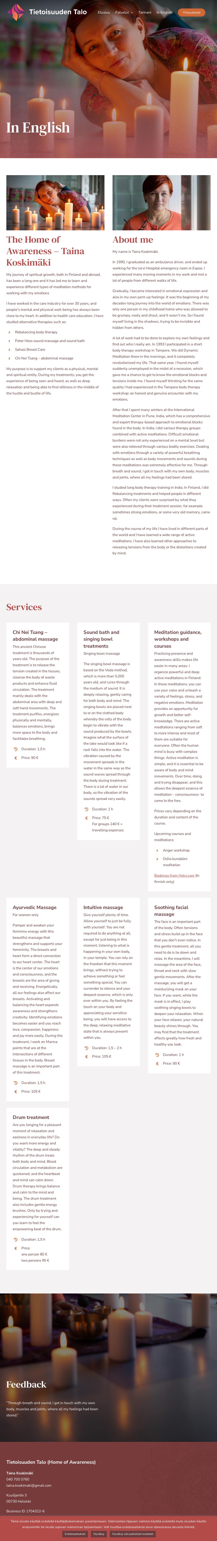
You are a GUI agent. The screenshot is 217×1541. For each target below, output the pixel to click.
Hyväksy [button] (98, 1534)
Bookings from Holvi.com (174, 875)
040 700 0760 (17, 1479)
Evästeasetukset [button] (75, 1534)
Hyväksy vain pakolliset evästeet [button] (132, 1534)
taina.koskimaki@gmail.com (28, 1485)
